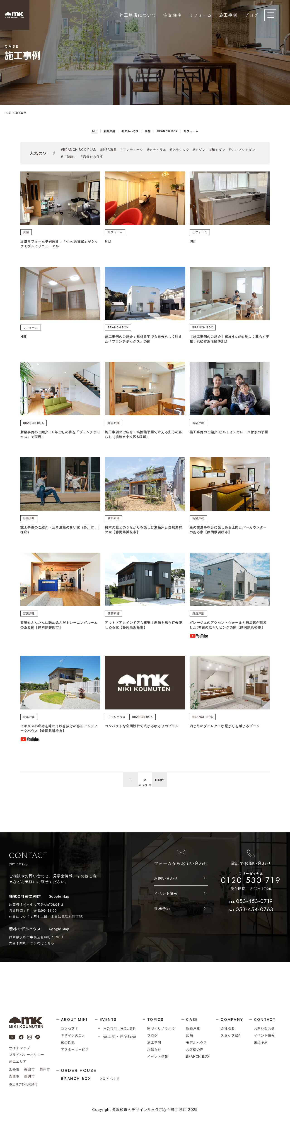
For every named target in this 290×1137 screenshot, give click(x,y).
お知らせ (154, 1049)
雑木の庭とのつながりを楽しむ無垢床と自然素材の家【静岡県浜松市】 (144, 534)
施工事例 (228, 15)
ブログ (251, 15)
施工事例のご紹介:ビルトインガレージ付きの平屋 (229, 438)
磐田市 (29, 1069)
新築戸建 (115, 426)
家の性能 (68, 1042)
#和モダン (217, 150)
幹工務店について (138, 15)
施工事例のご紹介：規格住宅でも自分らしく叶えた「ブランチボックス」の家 (144, 341)
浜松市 (14, 1069)
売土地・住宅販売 (119, 1036)
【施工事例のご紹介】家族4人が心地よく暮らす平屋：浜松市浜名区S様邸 (228, 341)
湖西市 (14, 1076)
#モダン (199, 150)
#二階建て (69, 157)
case (192, 1019)
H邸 (23, 339)
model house (119, 1028)
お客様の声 (194, 1049)
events (108, 1019)
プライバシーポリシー (26, 1054)
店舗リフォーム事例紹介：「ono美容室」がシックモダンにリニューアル (59, 244)
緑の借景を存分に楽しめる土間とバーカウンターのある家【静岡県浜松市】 (229, 534)
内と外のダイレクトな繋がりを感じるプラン (227, 738)
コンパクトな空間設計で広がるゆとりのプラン (144, 738)
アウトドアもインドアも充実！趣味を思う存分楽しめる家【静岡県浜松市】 (144, 631)
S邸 (193, 242)
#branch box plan (79, 150)
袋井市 (45, 1069)
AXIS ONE (109, 1078)
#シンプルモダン (242, 150)
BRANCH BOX (119, 329)
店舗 (27, 232)
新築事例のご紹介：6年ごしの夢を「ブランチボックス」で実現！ (59, 438)
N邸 (108, 242)
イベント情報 (166, 914)
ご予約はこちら (42, 964)
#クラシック (179, 150)
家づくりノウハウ (161, 1028)
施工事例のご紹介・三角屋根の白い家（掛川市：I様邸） (57, 534)
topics (155, 1019)
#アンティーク (132, 150)
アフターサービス (75, 1049)
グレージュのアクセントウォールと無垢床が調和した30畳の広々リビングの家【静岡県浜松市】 (229, 634)
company (232, 1019)
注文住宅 (172, 15)
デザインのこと (73, 1035)
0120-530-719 (251, 900)
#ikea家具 (108, 150)
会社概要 (228, 1028)
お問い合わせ (166, 899)
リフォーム (200, 15)
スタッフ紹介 (231, 1035)
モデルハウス (118, 729)
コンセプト (69, 1028)
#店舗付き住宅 (92, 157)
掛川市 (29, 1076)
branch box (198, 1056)
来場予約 (162, 929)
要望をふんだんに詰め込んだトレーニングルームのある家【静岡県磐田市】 (59, 631)
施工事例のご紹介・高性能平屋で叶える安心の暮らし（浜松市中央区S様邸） (144, 438)
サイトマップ (19, 1048)
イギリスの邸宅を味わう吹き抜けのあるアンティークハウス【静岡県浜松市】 (59, 741)
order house (79, 1070)
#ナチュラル (157, 150)
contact (265, 1019)
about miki (74, 1019)
